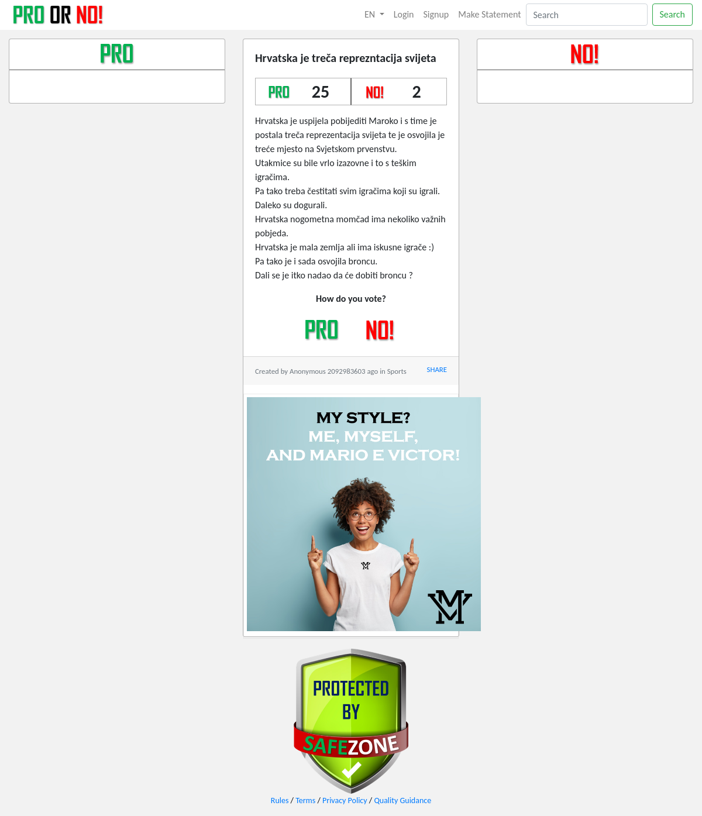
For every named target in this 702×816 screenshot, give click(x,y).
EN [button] (370, 14)
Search (673, 14)
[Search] (587, 15)
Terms (305, 800)
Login (404, 14)
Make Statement (489, 14)
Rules (280, 800)
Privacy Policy (344, 800)
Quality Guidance (402, 800)
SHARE (437, 369)
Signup (436, 14)
